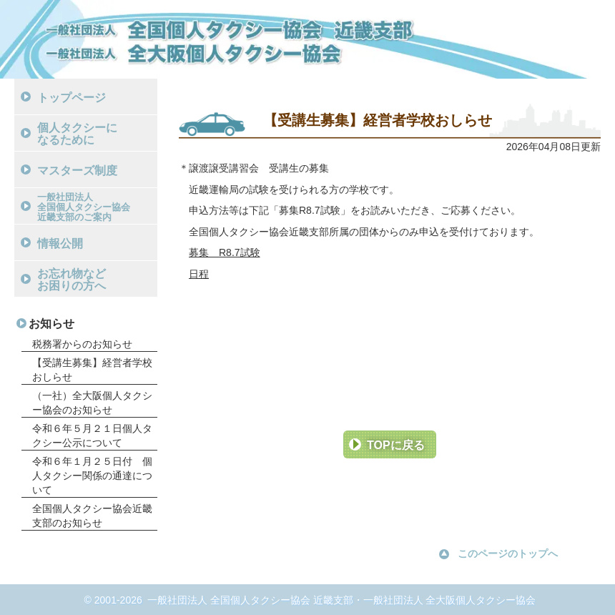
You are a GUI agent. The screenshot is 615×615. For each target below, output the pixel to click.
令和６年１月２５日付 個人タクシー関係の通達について (92, 476)
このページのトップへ (508, 553)
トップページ (71, 98)
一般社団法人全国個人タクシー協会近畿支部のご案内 (83, 207)
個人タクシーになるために (77, 134)
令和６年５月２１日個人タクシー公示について (92, 435)
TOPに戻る (396, 445)
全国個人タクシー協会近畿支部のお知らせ (92, 515)
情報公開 (60, 243)
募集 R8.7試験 (224, 252)
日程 (199, 274)
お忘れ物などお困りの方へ (71, 279)
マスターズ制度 (77, 170)
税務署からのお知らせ (82, 344)
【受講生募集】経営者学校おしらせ (92, 370)
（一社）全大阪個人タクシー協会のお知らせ (92, 402)
